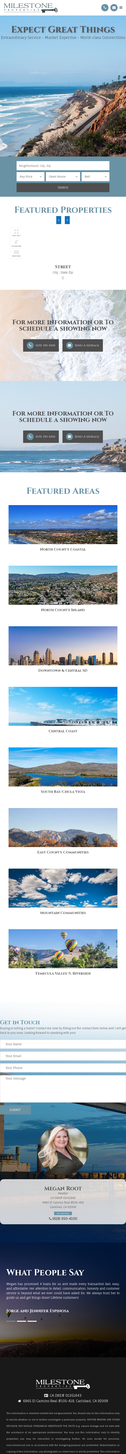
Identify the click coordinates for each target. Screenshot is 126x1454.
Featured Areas (63, 491)
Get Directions (63, 1213)
